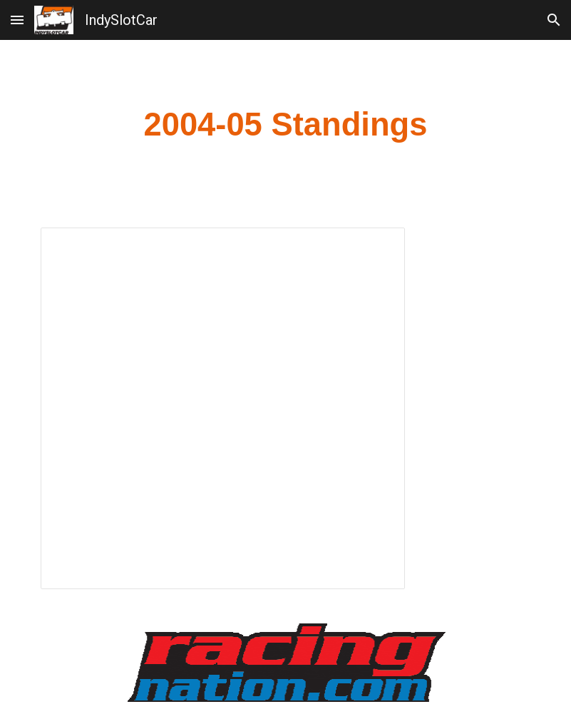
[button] (17, 19)
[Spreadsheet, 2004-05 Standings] (223, 408)
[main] (285, 125)
